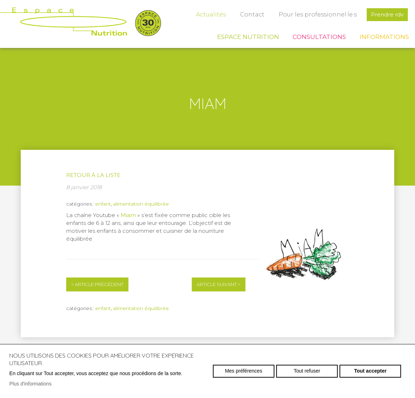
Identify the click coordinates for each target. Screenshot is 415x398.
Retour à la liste (93, 175)
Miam (129, 215)
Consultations (319, 36)
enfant (103, 204)
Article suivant (218, 284)
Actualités (211, 14)
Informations (384, 36)
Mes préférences (243, 371)
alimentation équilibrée (141, 204)
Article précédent (97, 284)
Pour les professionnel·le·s (318, 14)
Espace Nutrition (248, 36)
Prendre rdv (387, 14)
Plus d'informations (30, 384)
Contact (252, 14)
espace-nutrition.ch (80, 23)
